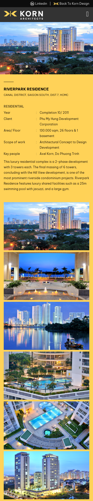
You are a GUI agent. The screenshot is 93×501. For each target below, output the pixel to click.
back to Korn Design (71, 3)
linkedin (38, 4)
